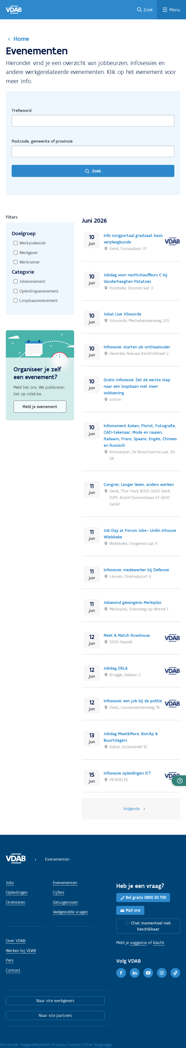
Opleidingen (17, 892)
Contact (13, 970)
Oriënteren (15, 902)
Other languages (97, 1044)
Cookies (74, 1044)
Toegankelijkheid (36, 1044)
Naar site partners (55, 1015)
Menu (174, 10)
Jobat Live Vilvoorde (122, 314)
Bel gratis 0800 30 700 (146, 897)
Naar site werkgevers (55, 1000)
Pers (9, 960)
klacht (158, 942)
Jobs (10, 882)
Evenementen (65, 882)
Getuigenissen (65, 902)
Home (21, 39)
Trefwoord (21, 110)
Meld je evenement (40, 406)
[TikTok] (175, 973)
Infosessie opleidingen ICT (127, 773)
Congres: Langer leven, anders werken (139, 484)
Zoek (148, 10)
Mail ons (133, 910)
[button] (179, 780)
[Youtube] (148, 973)
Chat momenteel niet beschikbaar (151, 926)
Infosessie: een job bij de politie (133, 701)
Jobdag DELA (116, 668)
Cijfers (58, 892)
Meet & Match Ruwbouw (127, 635)
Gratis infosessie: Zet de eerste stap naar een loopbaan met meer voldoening (137, 386)
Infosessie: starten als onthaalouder (137, 347)
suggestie (138, 942)
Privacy (59, 1044)
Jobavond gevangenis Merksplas (132, 602)
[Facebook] (121, 973)
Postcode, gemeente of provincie (42, 141)
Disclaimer (10, 1044)
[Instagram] (162, 973)
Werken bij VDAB (21, 950)
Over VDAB (15, 940)
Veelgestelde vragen (70, 912)
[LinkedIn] (135, 973)
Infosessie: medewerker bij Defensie (136, 569)
